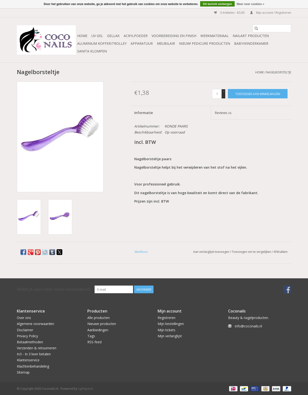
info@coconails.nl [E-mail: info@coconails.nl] (248, 326)
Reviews (223, 112)
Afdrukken (281, 252)
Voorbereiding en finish (174, 35)
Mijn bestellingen (171, 323)
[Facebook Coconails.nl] (287, 289)
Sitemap (23, 372)
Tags (91, 336)
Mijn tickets (166, 330)
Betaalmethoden (30, 342)
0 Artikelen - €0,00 (229, 13)
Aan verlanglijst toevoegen (211, 252)
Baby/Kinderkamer (251, 43)
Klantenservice (28, 360)
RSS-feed (94, 342)
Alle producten (98, 317)
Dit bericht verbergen (217, 4)
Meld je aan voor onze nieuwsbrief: (54, 289)
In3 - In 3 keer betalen (34, 354)
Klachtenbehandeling (33, 366)
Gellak (113, 35)
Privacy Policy (27, 336)
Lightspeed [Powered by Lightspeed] (85, 389)
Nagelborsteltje (278, 72)
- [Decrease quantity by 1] (223, 96)
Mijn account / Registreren (270, 13)
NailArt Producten (251, 35)
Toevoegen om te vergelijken (252, 252)
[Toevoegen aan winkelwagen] (258, 93)
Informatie (143, 112)
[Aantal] (217, 94)
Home (82, 35)
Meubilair (166, 43)
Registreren (166, 317)
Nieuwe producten (101, 323)
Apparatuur (142, 43)
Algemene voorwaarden (35, 323)
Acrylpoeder (136, 35)
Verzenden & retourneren (36, 348)
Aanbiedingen (97, 330)
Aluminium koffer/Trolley (102, 43)
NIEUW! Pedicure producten (204, 43)
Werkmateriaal (214, 35)
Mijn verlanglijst (170, 336)
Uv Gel (97, 35)
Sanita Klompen (92, 51)
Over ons (24, 317)
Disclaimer (25, 330)
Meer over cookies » (250, 4)
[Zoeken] (272, 28)
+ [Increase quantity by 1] (224, 91)
